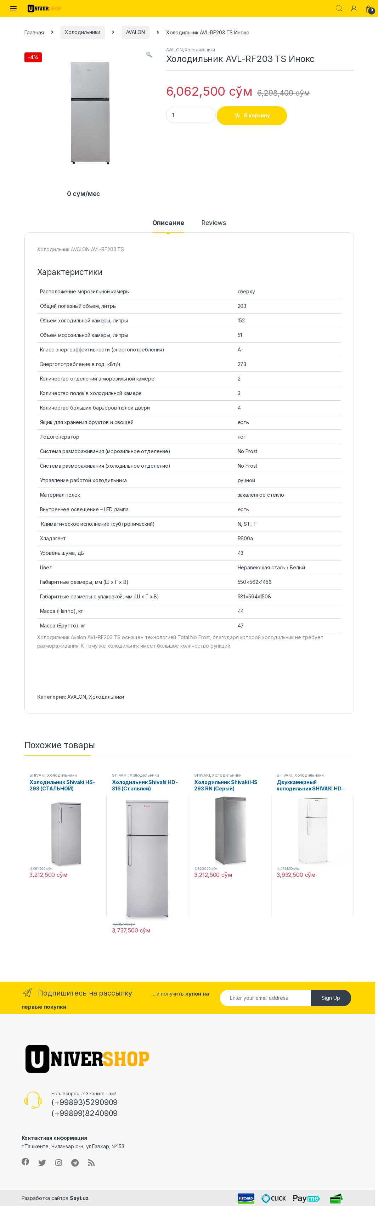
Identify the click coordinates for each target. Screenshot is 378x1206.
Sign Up (331, 998)
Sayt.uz (79, 1198)
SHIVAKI (37, 775)
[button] (149, 54)
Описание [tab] (168, 223)
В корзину (257, 115)
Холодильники (82, 32)
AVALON (135, 32)
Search (339, 8)
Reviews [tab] (213, 223)
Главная (34, 32)
